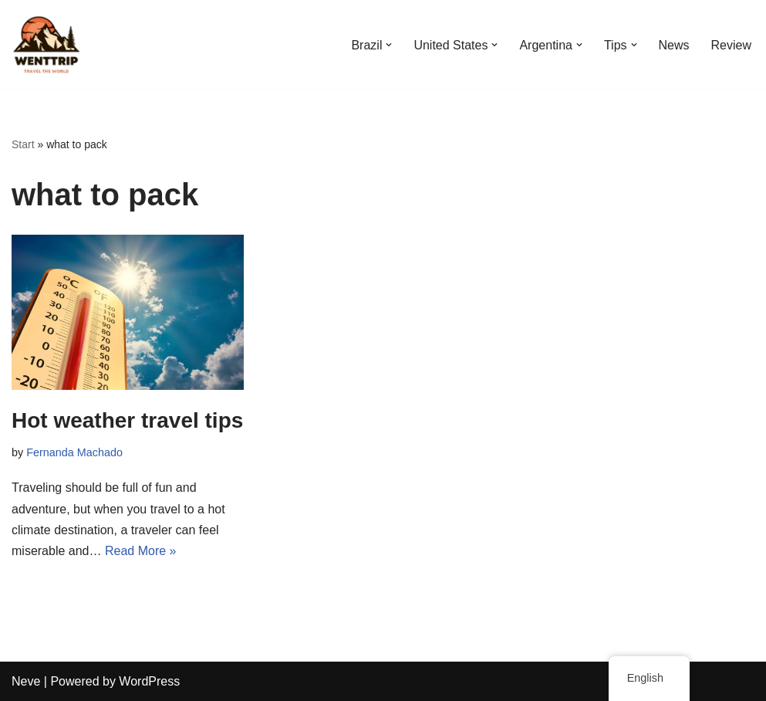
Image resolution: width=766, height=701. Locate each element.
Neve (26, 681)
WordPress (149, 681)
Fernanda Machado (74, 452)
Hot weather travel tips (127, 420)
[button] (389, 45)
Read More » (141, 550)
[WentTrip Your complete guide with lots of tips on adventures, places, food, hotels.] (46, 45)
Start (23, 144)
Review (731, 45)
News (674, 45)
